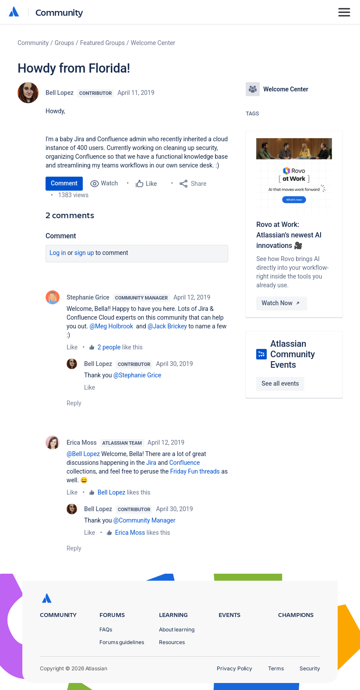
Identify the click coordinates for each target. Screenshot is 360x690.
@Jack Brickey (167, 326)
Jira (151, 462)
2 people (109, 347)
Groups (64, 42)
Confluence (184, 462)
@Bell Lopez (83, 453)
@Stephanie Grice (137, 375)
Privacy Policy (234, 668)
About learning (176, 629)
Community (59, 12)
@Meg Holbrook (111, 326)
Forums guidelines (121, 642)
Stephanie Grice (88, 297)
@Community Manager (144, 520)
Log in (57, 252)
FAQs (105, 629)
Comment (64, 183)
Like (72, 347)
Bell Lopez (60, 92)
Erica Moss (82, 442)
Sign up (84, 252)
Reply (74, 403)
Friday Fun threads (194, 471)
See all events (280, 383)
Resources (172, 642)
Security (310, 668)
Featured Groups (102, 42)
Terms (276, 668)
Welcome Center (153, 42)
